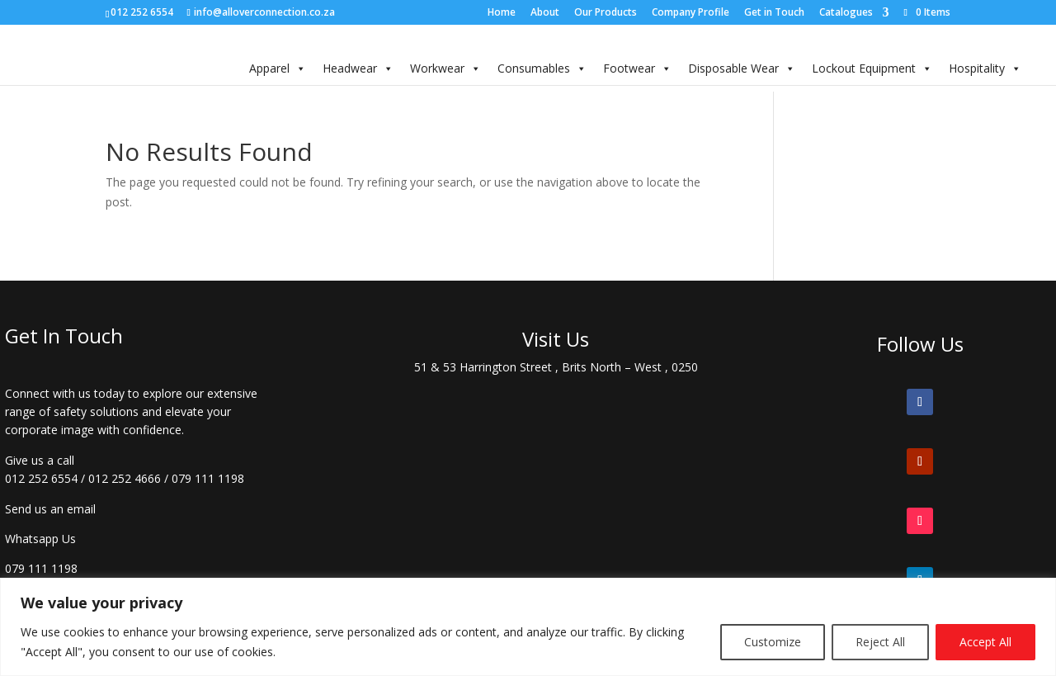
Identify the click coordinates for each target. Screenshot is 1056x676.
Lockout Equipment (872, 68)
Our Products (605, 13)
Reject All (880, 642)
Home (502, 13)
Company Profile (690, 13)
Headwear (358, 68)
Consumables (542, 68)
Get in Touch (774, 13)
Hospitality (985, 68)
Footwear (637, 68)
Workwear (445, 68)
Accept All (985, 642)
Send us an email (50, 509)
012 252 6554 (41, 478)
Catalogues (846, 13)
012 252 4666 (124, 478)
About (544, 13)
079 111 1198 (208, 478)
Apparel (277, 68)
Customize (772, 642)
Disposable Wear (741, 68)
